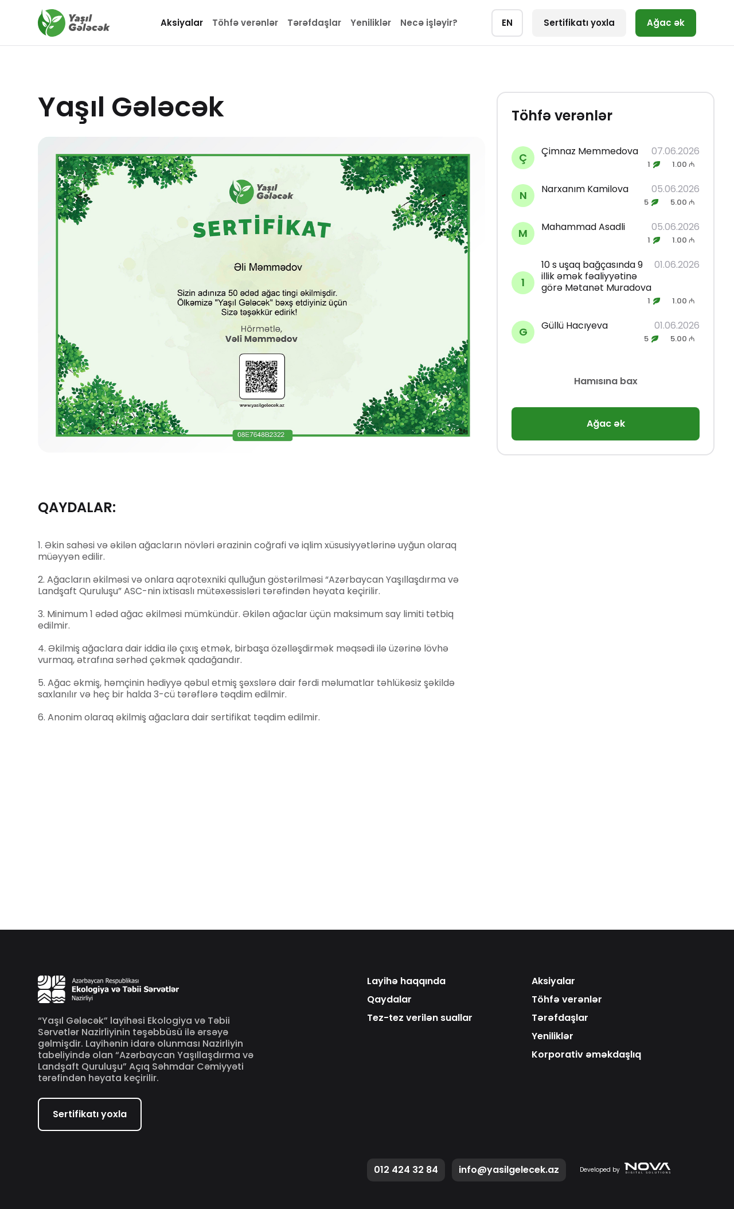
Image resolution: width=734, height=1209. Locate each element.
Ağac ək (666, 23)
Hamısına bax (606, 381)
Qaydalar (389, 999)
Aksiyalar (182, 23)
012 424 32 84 (406, 1169)
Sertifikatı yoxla (579, 23)
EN (507, 23)
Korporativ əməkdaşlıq (586, 1054)
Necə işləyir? (429, 23)
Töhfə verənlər (245, 23)
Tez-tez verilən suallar (420, 1018)
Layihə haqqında (406, 981)
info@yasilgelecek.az (509, 1169)
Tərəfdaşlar (314, 23)
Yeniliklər (370, 23)
